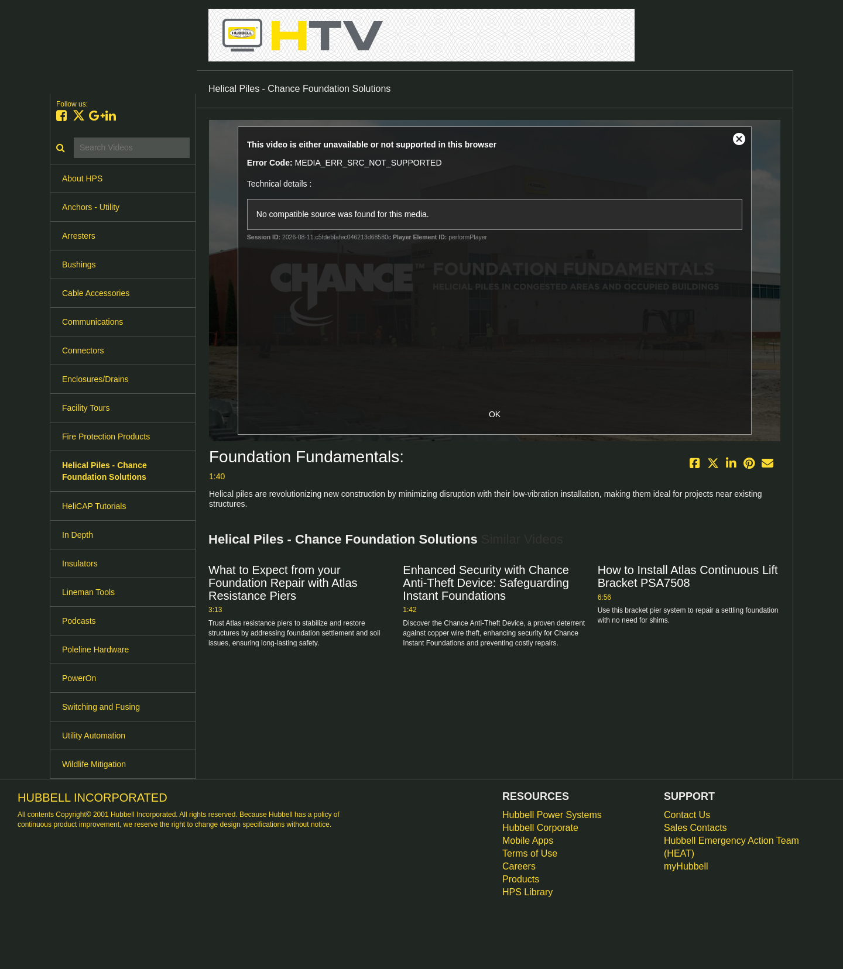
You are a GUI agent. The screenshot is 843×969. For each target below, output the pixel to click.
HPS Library (527, 892)
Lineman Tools (88, 592)
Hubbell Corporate (540, 828)
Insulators (80, 563)
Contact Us (687, 815)
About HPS (82, 178)
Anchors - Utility (90, 207)
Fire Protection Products (106, 436)
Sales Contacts (695, 828)
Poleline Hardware (95, 649)
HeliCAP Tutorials (94, 506)
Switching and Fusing (101, 707)
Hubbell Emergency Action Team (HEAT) (731, 847)
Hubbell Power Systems (552, 815)
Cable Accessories (95, 293)
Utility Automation (93, 735)
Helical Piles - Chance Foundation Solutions (104, 471)
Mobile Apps (527, 841)
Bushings (79, 264)
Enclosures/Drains (95, 379)
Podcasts (79, 621)
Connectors (83, 350)
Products (520, 879)
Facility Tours (85, 408)
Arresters (78, 235)
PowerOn (79, 678)
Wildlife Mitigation (94, 764)
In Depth (77, 535)
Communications (92, 322)
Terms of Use (529, 853)
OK (495, 414)
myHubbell (686, 866)
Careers (519, 866)
